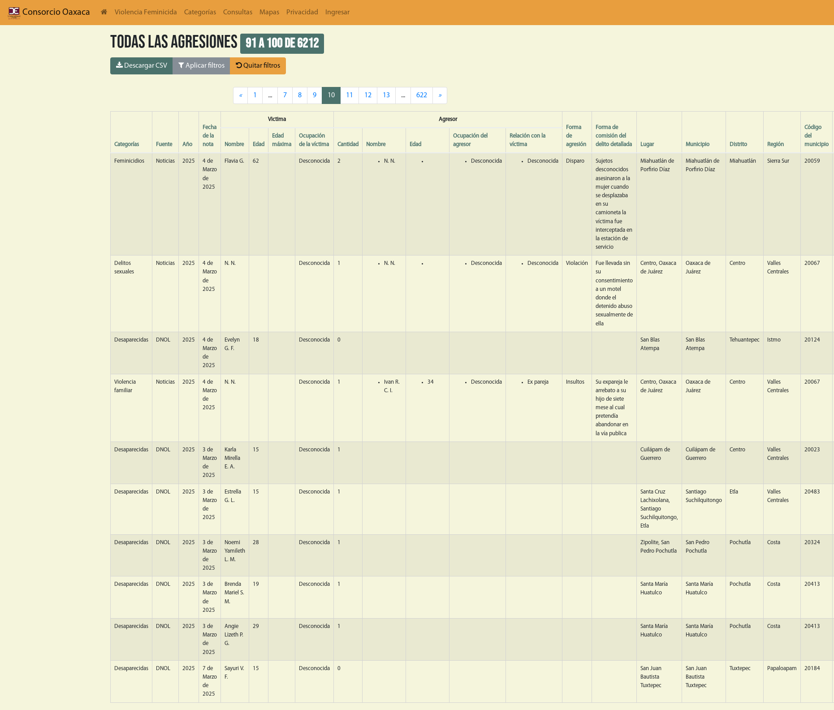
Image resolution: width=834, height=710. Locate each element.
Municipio (697, 144)
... (403, 95)
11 (349, 95)
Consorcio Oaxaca (48, 12)
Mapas (269, 12)
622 (421, 95)
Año (187, 144)
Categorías (200, 12)
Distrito (738, 144)
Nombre (234, 144)
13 (386, 95)
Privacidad (302, 12)
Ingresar (337, 12)
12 (368, 95)
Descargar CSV (141, 65)
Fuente (164, 144)
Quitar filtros (258, 65)
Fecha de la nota (209, 136)
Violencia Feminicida (146, 12)
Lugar (647, 144)
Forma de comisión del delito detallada (614, 136)
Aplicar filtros (201, 65)
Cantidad (348, 144)
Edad (258, 144)
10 (331, 95)
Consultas (237, 12)
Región (775, 144)
